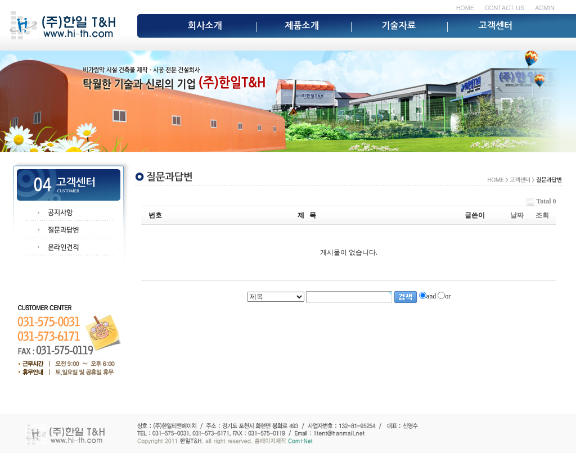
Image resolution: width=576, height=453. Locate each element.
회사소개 (205, 25)
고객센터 (496, 25)
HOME (465, 7)
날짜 (517, 215)
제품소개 (302, 25)
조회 (542, 215)
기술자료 (398, 25)
